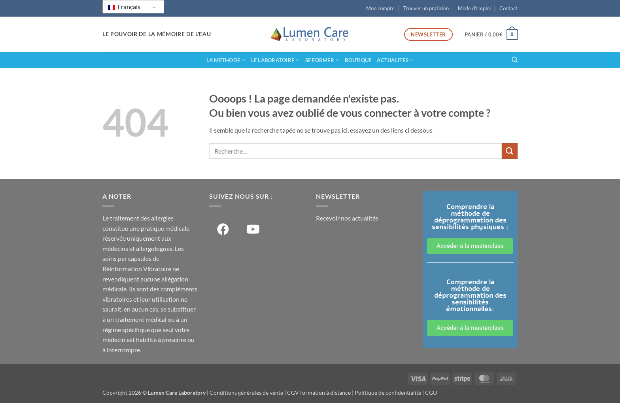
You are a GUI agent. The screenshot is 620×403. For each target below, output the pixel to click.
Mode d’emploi (474, 8)
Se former (322, 60)
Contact (508, 8)
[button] (491, 34)
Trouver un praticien (426, 8)
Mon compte (380, 8)
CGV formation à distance (319, 392)
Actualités (395, 60)
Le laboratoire (275, 60)
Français (124, 6)
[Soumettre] (510, 151)
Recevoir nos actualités (347, 218)
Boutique (358, 60)
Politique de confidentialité (388, 392)
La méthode (226, 60)
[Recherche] (515, 59)
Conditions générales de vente (246, 392)
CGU (431, 392)
